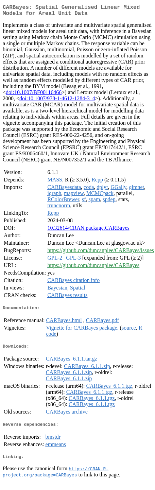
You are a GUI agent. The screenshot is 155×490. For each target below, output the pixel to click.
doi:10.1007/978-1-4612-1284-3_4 (57, 101)
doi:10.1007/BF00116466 (34, 95)
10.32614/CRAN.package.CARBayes (88, 230)
